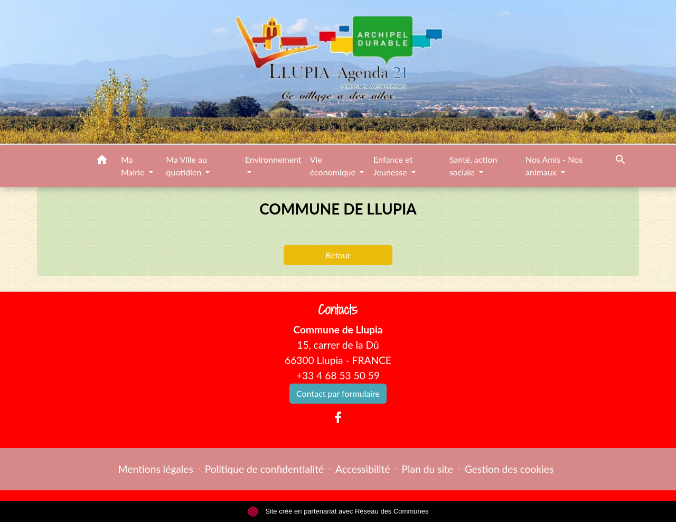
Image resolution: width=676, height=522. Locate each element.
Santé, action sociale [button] (473, 165)
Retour (337, 255)
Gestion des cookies (509, 469)
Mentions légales (155, 469)
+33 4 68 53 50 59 (338, 375)
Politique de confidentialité (264, 469)
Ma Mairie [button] (134, 165)
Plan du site (427, 469)
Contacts (338, 310)
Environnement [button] (273, 159)
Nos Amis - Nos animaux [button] (554, 165)
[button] (102, 161)
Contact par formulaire (338, 393)
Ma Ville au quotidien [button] (186, 165)
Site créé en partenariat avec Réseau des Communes (338, 511)
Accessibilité (362, 469)
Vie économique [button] (334, 165)
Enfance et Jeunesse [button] (392, 165)
